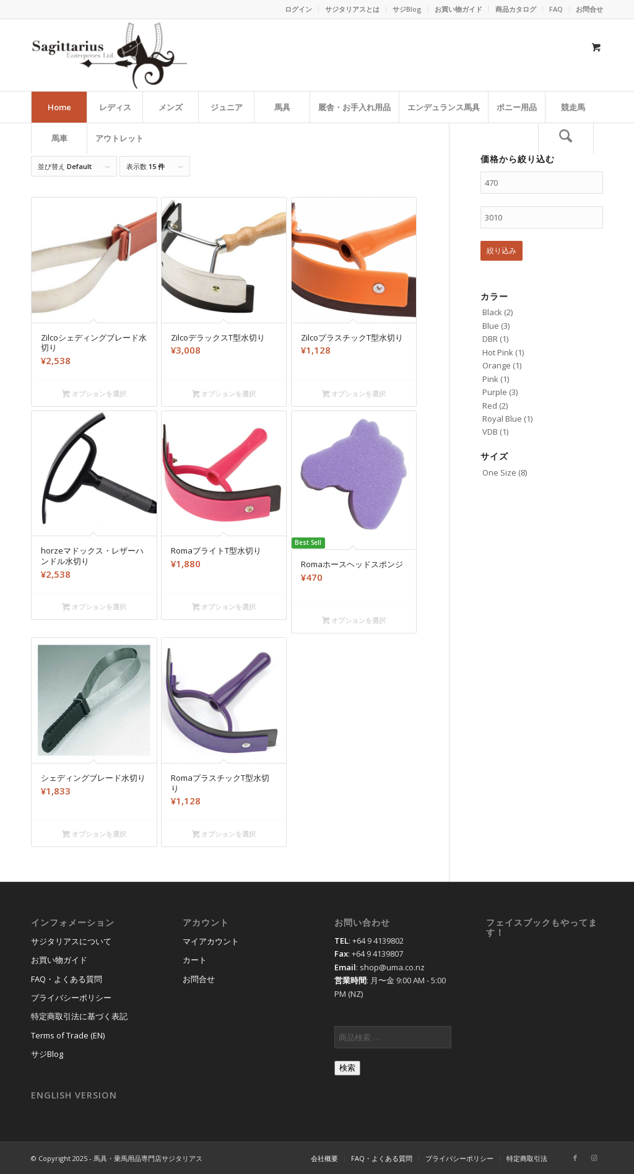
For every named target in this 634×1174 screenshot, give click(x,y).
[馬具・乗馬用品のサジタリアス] (109, 55)
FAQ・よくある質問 (66, 979)
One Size (499, 472)
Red (489, 405)
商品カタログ (515, 9)
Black (492, 312)
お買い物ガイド (458, 9)
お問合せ (589, 9)
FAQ (556, 9)
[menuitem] (299, 9)
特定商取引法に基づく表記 (79, 1016)
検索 (347, 1067)
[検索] (566, 138)
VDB (490, 431)
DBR (490, 338)
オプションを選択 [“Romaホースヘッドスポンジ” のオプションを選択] (354, 621)
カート (195, 959)
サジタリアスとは (352, 9)
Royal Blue (502, 418)
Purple (494, 392)
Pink (490, 379)
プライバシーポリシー (71, 997)
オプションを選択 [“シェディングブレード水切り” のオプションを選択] (94, 834)
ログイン (298, 9)
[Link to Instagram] (593, 1158)
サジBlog (407, 9)
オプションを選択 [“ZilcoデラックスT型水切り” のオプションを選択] (224, 394)
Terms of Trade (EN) (68, 1035)
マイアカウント (211, 941)
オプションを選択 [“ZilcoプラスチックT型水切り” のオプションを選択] (354, 394)
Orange (496, 365)
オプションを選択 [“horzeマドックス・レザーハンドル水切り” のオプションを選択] (94, 607)
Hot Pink (497, 352)
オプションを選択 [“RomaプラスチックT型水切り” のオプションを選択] (224, 834)
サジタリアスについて (71, 941)
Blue (490, 325)
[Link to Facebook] (575, 1158)
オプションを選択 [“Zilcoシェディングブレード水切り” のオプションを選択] (94, 394)
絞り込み (501, 250)
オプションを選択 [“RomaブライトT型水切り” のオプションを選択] (224, 607)
